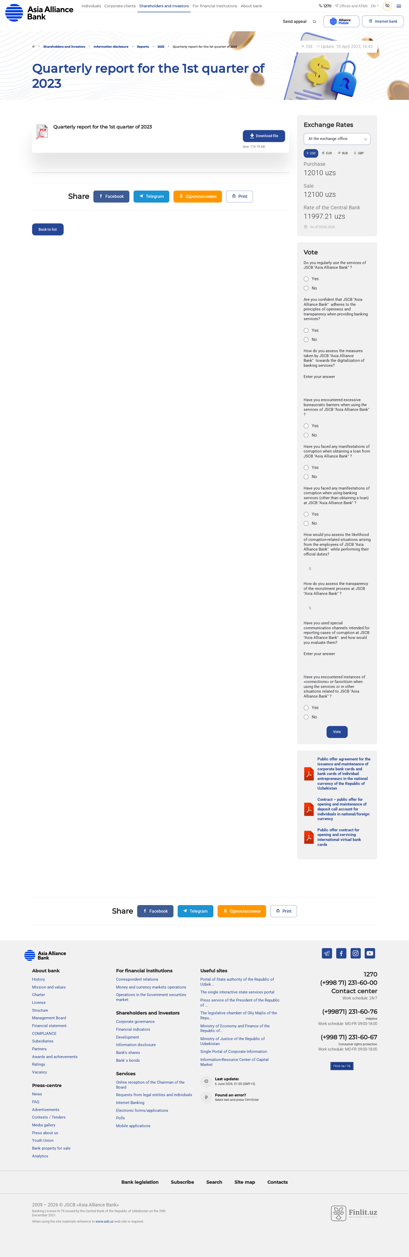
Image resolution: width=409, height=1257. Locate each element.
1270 (370, 974)
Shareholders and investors (64, 46)
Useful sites (213, 970)
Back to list (48, 229)
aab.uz (39, 13)
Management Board (49, 1018)
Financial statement (49, 1025)
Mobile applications (133, 1126)
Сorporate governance (135, 1022)
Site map (244, 1182)
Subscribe (182, 1182)
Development (127, 1037)
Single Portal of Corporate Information (233, 1051)
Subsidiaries (42, 1041)
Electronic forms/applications (142, 1110)
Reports (143, 46)
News (37, 1094)
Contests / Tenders (48, 1117)
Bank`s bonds (128, 1060)
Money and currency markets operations (151, 987)
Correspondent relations (137, 979)
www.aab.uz (104, 1222)
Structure (40, 1010)
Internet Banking (130, 1102)
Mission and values (49, 987)
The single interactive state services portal (237, 992)
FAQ (35, 1102)
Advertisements (45, 1109)
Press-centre (47, 1085)
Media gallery (43, 1125)
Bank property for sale (51, 1148)
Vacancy (39, 1072)
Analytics (40, 1156)
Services (125, 1073)
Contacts (277, 1182)
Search (214, 1182)
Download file (263, 136)
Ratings (38, 1064)
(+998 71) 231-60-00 (348, 982)
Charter (38, 995)
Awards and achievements (55, 1056)
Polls (120, 1118)
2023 (161, 46)
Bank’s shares (128, 1052)
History (38, 979)
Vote (337, 732)
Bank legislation (140, 1182)
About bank (45, 970)
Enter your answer (319, 376)
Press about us (45, 1133)
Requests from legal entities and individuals (154, 1095)
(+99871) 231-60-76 (349, 1012)
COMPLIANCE (44, 1033)
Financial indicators (133, 1029)
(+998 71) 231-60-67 (349, 1037)
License (39, 1002)
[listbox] (337, 139)
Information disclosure (111, 46)
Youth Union (42, 1140)
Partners (39, 1049)
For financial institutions (144, 970)
